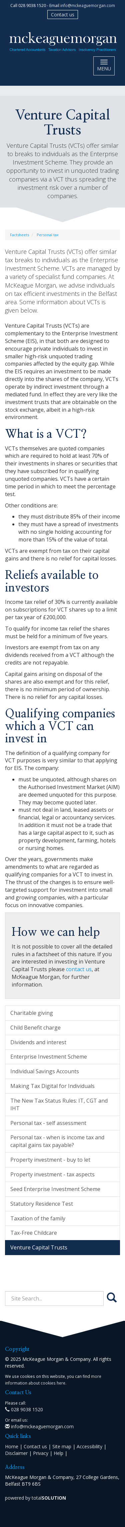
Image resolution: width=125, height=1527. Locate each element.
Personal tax (48, 234)
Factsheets (19, 234)
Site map (61, 1446)
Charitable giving (31, 1013)
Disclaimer (16, 1453)
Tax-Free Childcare (33, 1232)
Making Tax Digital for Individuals (52, 1086)
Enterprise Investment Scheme (48, 1056)
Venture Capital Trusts (38, 1247)
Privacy (40, 1453)
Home (11, 1446)
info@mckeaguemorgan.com (87, 5)
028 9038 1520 (24, 1409)
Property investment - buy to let (50, 1159)
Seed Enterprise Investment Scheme (55, 1189)
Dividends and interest (38, 1042)
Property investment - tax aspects (52, 1174)
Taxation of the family (37, 1218)
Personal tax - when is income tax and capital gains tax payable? (57, 1141)
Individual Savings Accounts (44, 1071)
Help (58, 1453)
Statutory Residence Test (41, 1203)
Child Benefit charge (35, 1027)
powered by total (35, 1498)
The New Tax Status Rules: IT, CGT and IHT (59, 1104)
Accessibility (89, 1446)
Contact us (62, 14)
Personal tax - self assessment (48, 1123)
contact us (79, 969)
